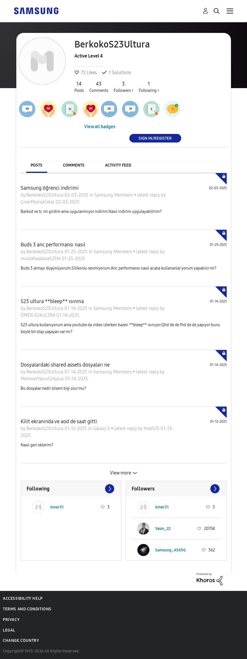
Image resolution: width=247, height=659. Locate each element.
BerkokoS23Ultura (45, 195)
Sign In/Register (155, 138)
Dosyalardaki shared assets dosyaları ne (65, 365)
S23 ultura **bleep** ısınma (52, 301)
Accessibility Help (23, 598)
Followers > (123, 86)
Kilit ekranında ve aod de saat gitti (59, 421)
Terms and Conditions (27, 609)
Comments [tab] (73, 165)
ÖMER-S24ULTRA (38, 315)
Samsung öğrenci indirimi (50, 188)
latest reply (149, 195)
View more (120, 473)
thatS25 (152, 428)
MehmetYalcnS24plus (43, 378)
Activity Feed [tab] (118, 165)
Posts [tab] (36, 165)
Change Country (21, 640)
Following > (149, 86)
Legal (9, 630)
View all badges (99, 126)
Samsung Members (114, 195)
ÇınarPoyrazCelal (38, 202)
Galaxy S (102, 428)
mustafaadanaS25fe (41, 258)
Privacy (11, 619)
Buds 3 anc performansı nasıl (53, 245)
